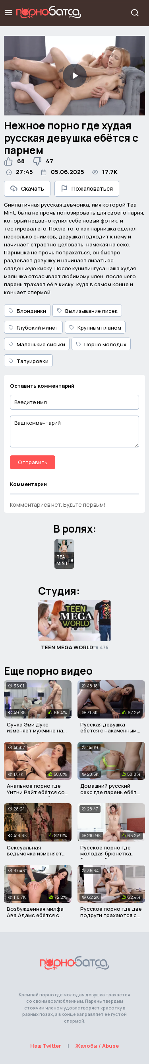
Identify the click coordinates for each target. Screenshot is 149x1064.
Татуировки (28, 361)
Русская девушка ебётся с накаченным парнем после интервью (108, 734)
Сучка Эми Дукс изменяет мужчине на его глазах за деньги (35, 730)
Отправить (32, 462)
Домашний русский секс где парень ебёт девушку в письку (108, 792)
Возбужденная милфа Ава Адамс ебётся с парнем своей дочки (35, 915)
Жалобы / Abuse (97, 1045)
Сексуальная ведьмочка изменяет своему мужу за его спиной (34, 857)
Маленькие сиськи (36, 344)
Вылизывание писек (87, 310)
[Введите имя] (74, 402)
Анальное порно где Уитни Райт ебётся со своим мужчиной (36, 792)
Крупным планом (95, 327)
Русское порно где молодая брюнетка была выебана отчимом (111, 853)
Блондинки (27, 310)
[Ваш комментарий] (74, 431)
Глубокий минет (33, 327)
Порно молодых (101, 344)
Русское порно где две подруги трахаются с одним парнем (111, 915)
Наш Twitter (45, 1045)
